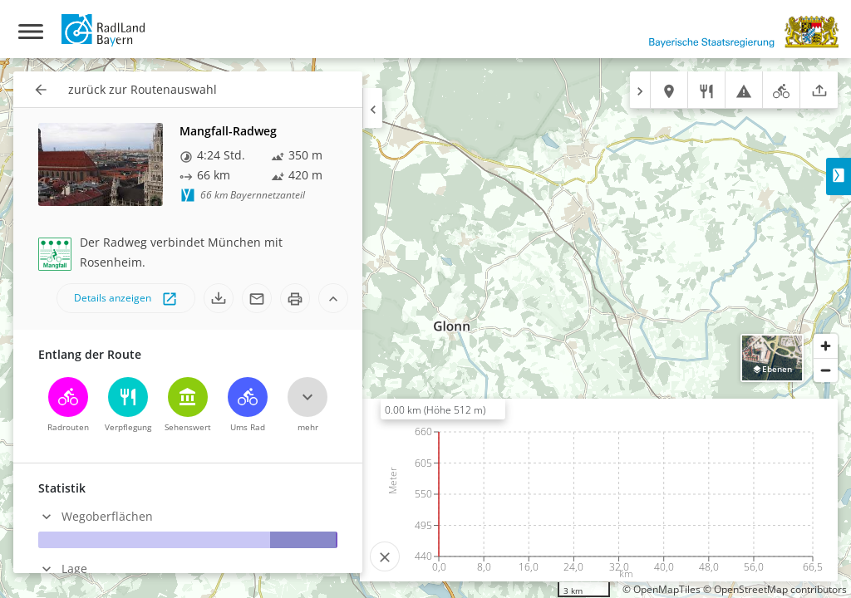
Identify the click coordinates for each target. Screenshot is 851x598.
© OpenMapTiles (661, 589)
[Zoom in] (826, 346)
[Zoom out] (826, 370)
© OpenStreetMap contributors (775, 589)
